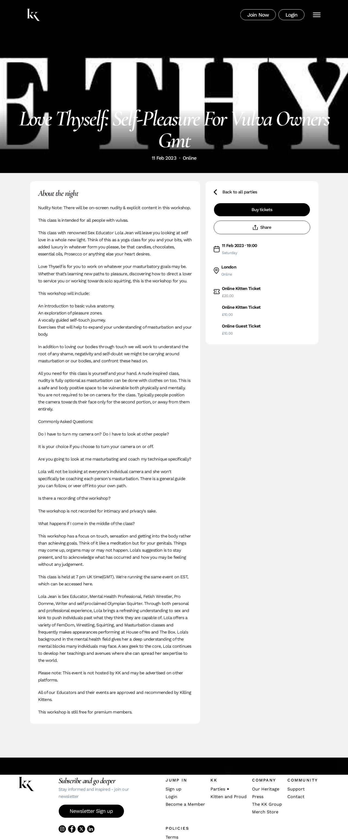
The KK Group (267, 804)
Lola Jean (124, 232)
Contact (295, 797)
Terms (172, 837)
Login (171, 797)
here (87, 583)
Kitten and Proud (228, 797)
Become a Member (185, 804)
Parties (219, 789)
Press (257, 797)
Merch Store (265, 812)
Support (296, 789)
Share (262, 227)
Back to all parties (235, 192)
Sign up (173, 789)
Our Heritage (265, 789)
